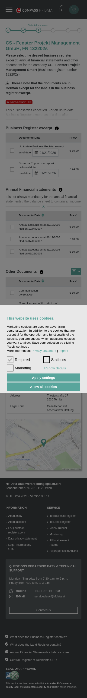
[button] (54, 368)
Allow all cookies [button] (43, 387)
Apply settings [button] (43, 377)
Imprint (63, 350)
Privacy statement (44, 350)
